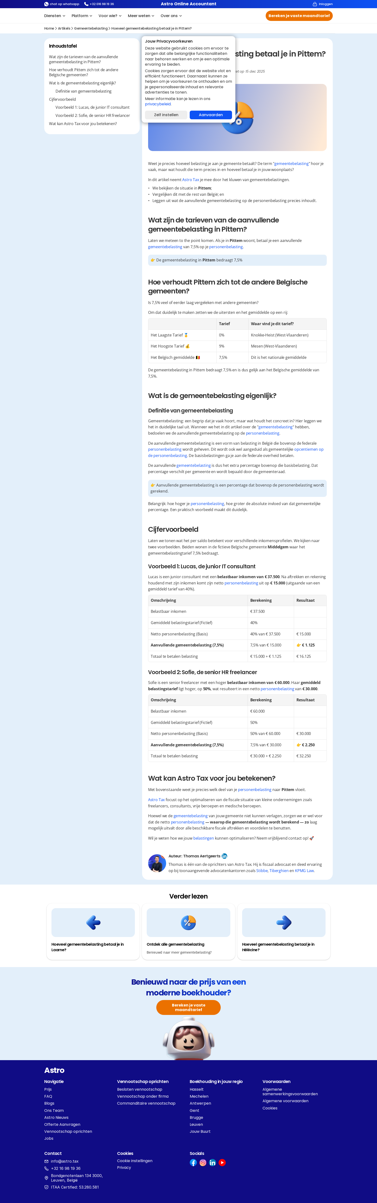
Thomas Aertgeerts (201, 856)
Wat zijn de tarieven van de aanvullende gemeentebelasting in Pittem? (83, 59)
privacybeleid (158, 104)
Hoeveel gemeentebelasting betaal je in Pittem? (151, 28)
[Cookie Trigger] (134, 1161)
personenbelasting (226, 246)
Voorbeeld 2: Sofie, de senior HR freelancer (93, 115)
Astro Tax (190, 179)
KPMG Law (304, 870)
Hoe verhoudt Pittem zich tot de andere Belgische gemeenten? (83, 72)
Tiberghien (279, 870)
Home (49, 28)
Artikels (64, 28)
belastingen (203, 838)
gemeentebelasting (90, 28)
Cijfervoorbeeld (62, 99)
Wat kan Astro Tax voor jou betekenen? (83, 123)
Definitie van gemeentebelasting (84, 91)
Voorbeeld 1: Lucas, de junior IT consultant (92, 107)
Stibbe (262, 870)
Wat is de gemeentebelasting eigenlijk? (82, 83)
